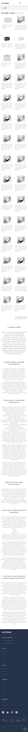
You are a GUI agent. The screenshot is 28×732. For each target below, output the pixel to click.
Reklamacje (5, 671)
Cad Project (5, 705)
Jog (3, 691)
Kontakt (4, 654)
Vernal (3, 688)
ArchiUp (4, 702)
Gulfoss (4, 694)
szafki (9, 462)
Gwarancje (5, 668)
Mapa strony (5, 726)
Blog (3, 657)
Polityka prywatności (13, 726)
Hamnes (4, 682)
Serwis (4, 660)
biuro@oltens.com (10, 640)
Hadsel (4, 685)
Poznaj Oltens (6, 651)
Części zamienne (6, 674)
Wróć (5, 8)
